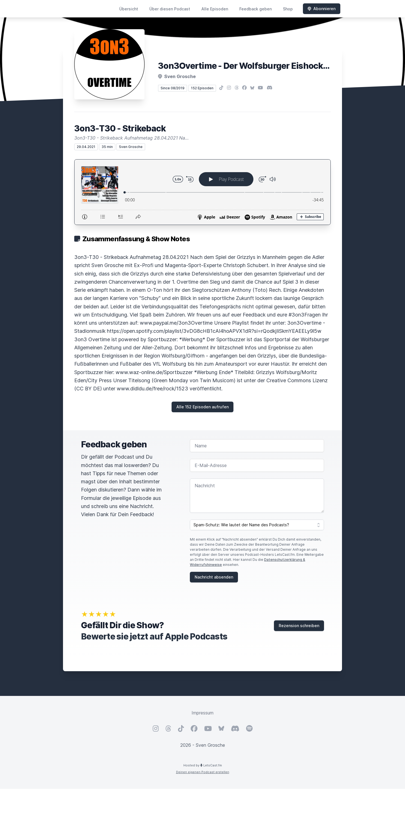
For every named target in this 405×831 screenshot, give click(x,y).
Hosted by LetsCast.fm (202, 765)
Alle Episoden (214, 8)
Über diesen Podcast (169, 8)
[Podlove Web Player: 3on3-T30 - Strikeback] (202, 192)
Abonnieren (322, 8)
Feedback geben (255, 8)
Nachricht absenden (214, 577)
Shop (288, 8)
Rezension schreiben (299, 625)
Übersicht (128, 8)
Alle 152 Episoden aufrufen (202, 406)
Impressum (202, 713)
